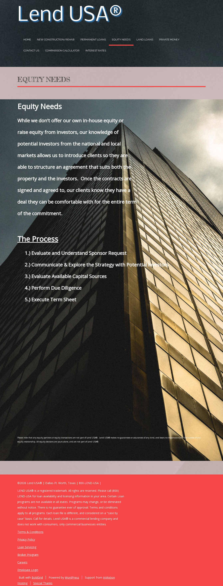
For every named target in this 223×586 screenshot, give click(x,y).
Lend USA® (69, 15)
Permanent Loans (93, 39)
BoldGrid (37, 577)
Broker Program (27, 555)
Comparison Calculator (62, 50)
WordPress (72, 577)
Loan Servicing (26, 547)
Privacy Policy (26, 539)
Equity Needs (121, 39)
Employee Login (27, 570)
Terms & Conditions (30, 532)
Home (27, 39)
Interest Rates (95, 50)
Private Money (169, 39)
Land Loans (145, 39)
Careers (22, 562)
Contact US (31, 50)
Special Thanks (42, 583)
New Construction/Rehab (55, 39)
